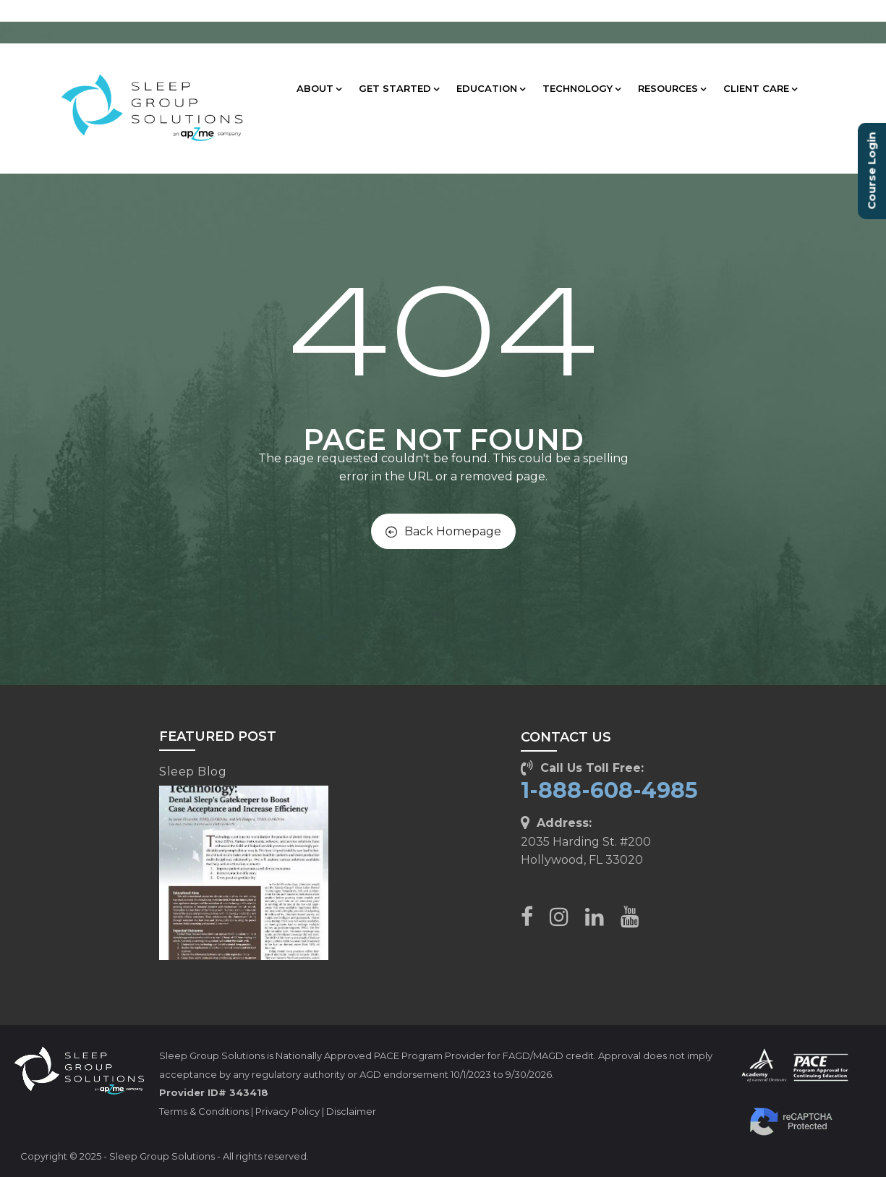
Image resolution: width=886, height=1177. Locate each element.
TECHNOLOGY (581, 88)
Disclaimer (351, 1111)
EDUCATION (490, 88)
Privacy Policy (287, 1111)
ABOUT (319, 88)
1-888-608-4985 (609, 790)
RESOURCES (672, 88)
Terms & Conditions (204, 1111)
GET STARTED (399, 88)
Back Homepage (443, 531)
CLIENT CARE (760, 88)
